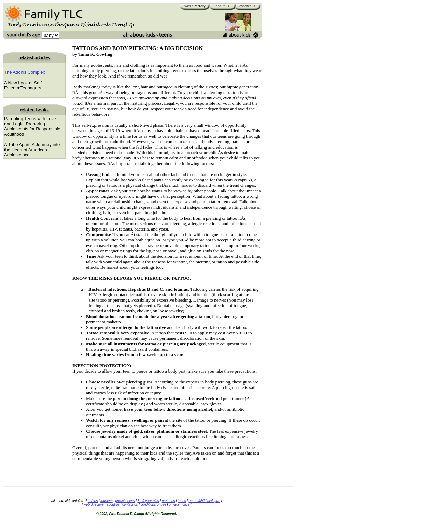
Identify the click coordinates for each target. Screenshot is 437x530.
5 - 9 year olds (148, 501)
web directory (94, 504)
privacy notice (179, 504)
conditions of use (153, 504)
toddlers (106, 501)
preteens (168, 501)
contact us (130, 504)
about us (113, 504)
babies (93, 501)
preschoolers (125, 501)
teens (182, 501)
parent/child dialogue (204, 501)
